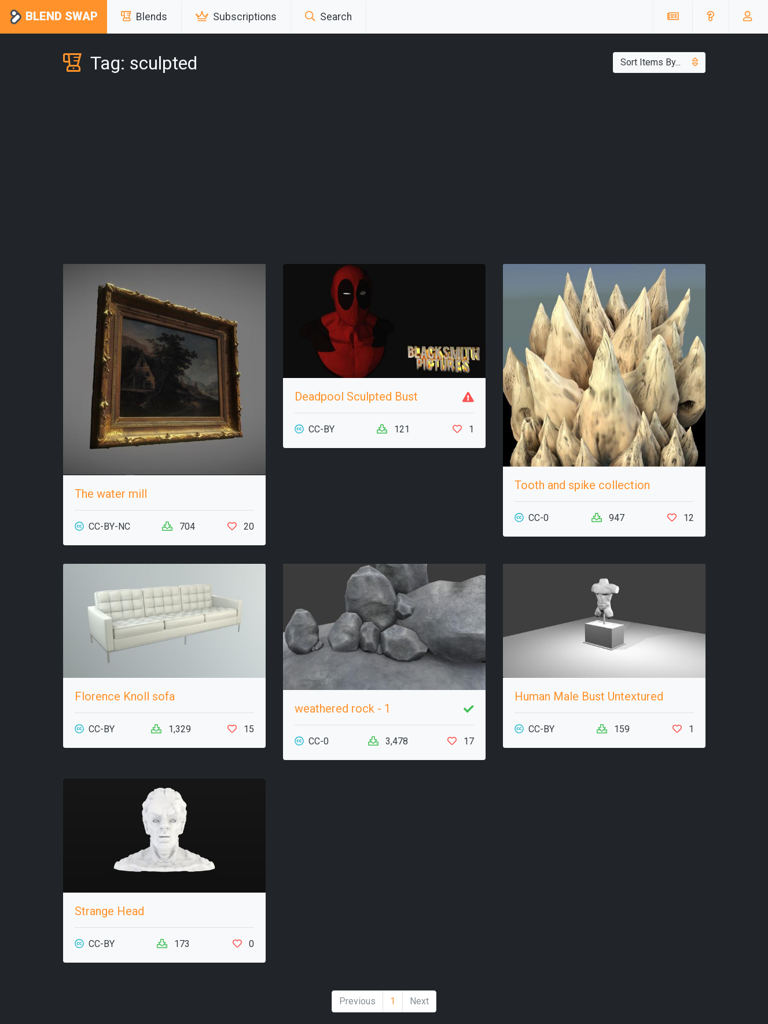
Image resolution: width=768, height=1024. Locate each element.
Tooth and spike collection (582, 485)
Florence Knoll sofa (125, 696)
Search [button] (328, 17)
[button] (710, 17)
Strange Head (109, 911)
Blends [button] (144, 17)
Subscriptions (236, 17)
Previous (357, 1001)
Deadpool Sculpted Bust (356, 396)
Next (419, 1001)
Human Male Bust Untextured (589, 696)
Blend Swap (53, 17)
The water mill (111, 494)
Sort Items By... (659, 62)
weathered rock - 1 (343, 708)
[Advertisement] (384, 171)
